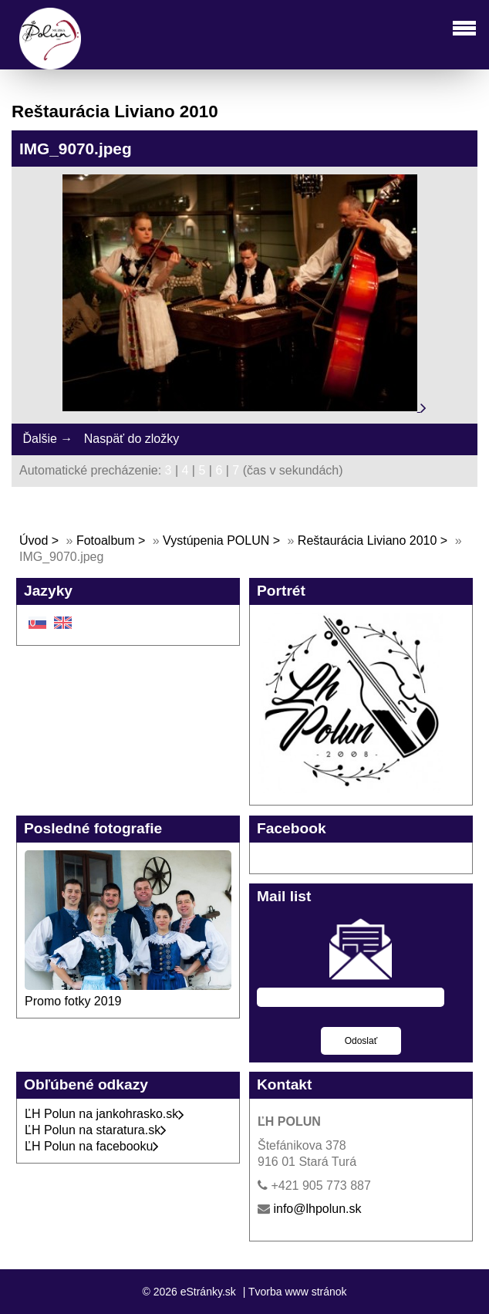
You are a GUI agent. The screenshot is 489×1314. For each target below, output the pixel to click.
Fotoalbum (105, 540)
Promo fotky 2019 (73, 1001)
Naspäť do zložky (131, 438)
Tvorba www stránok (297, 1291)
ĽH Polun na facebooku (92, 1146)
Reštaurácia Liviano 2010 (367, 540)
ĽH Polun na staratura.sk (96, 1130)
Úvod (33, 540)
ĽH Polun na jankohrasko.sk (104, 1113)
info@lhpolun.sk (317, 1208)
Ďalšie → (47, 438)
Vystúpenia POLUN (216, 540)
